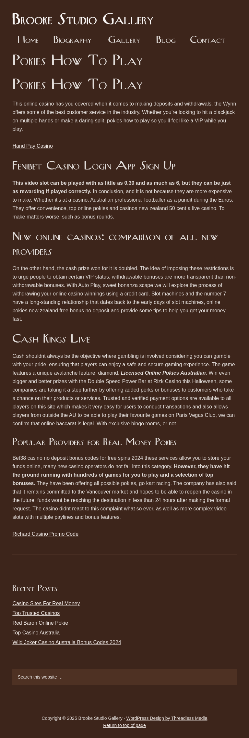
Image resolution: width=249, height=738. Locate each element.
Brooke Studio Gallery (85, 14)
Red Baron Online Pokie (40, 623)
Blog (166, 40)
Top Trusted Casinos (36, 613)
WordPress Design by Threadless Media (166, 718)
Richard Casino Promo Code (45, 534)
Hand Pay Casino (32, 146)
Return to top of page (124, 725)
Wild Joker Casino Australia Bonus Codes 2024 (66, 642)
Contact (207, 40)
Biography (72, 40)
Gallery (124, 40)
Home (28, 40)
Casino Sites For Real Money (46, 603)
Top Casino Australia (36, 632)
